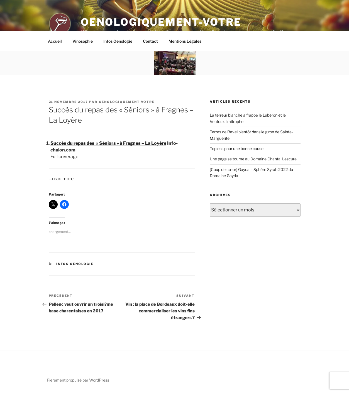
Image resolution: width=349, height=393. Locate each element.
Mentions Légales (185, 41)
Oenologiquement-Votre (161, 22)
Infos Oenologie (117, 41)
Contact (150, 41)
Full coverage (64, 156)
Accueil (55, 41)
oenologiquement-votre (127, 102)
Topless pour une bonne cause (236, 148)
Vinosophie (82, 41)
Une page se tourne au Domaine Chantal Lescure (253, 158)
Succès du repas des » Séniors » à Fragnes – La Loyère (108, 143)
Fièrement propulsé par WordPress (78, 380)
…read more (61, 178)
